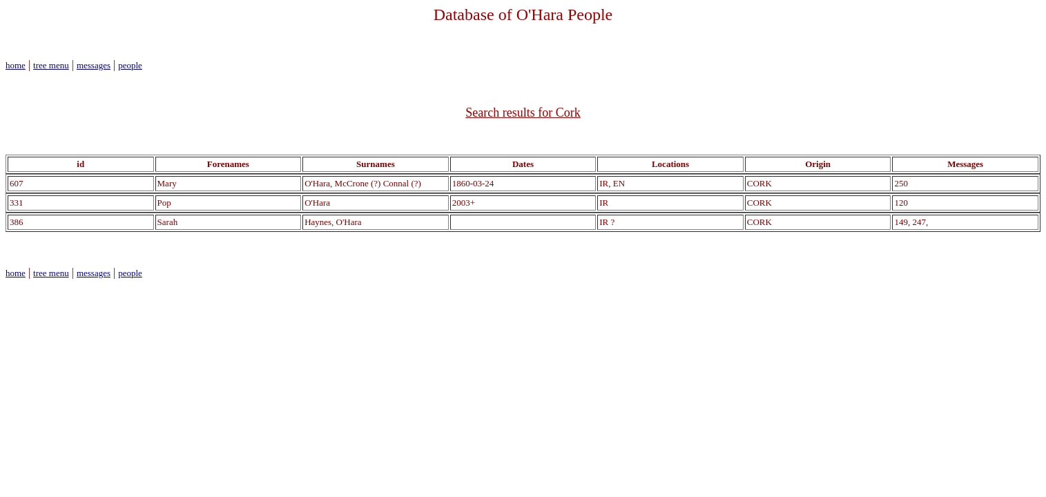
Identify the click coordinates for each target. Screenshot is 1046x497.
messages (93, 65)
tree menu (51, 65)
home (16, 65)
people (130, 65)
